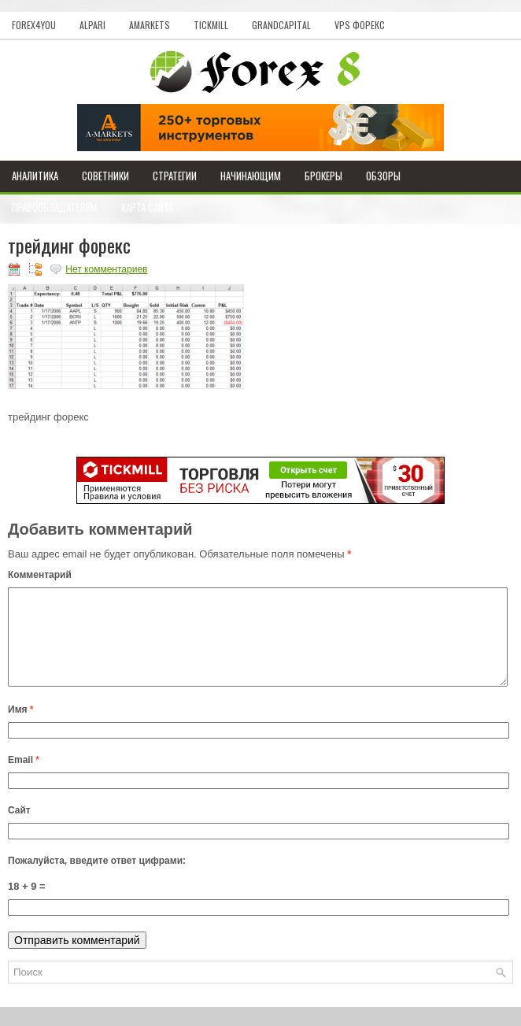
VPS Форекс (359, 24)
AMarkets (149, 24)
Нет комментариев (106, 269)
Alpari (92, 24)
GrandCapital (281, 24)
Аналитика (35, 175)
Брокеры (323, 175)
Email (23, 778)
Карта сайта (147, 207)
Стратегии (175, 175)
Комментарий (40, 574)
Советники (105, 175)
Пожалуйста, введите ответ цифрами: (97, 879)
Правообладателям (55, 207)
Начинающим (250, 175)
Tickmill (211, 24)
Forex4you (34, 24)
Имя (21, 728)
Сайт (19, 829)
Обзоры (383, 175)
